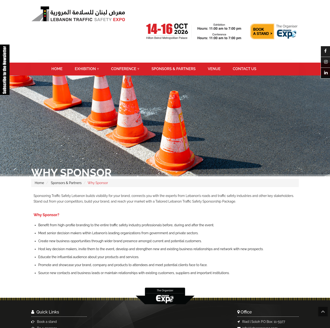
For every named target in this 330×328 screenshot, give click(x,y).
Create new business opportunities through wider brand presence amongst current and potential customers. (120, 241)
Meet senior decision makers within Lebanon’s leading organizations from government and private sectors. (118, 233)
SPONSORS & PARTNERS (173, 69)
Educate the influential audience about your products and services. (88, 257)
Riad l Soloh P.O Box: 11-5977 (263, 322)
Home (39, 183)
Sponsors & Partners (65, 183)
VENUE (214, 69)
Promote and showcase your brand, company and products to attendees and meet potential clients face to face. (122, 265)
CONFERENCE (123, 69)
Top (323, 311)
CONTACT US (244, 69)
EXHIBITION (85, 69)
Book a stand (47, 322)
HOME (57, 69)
